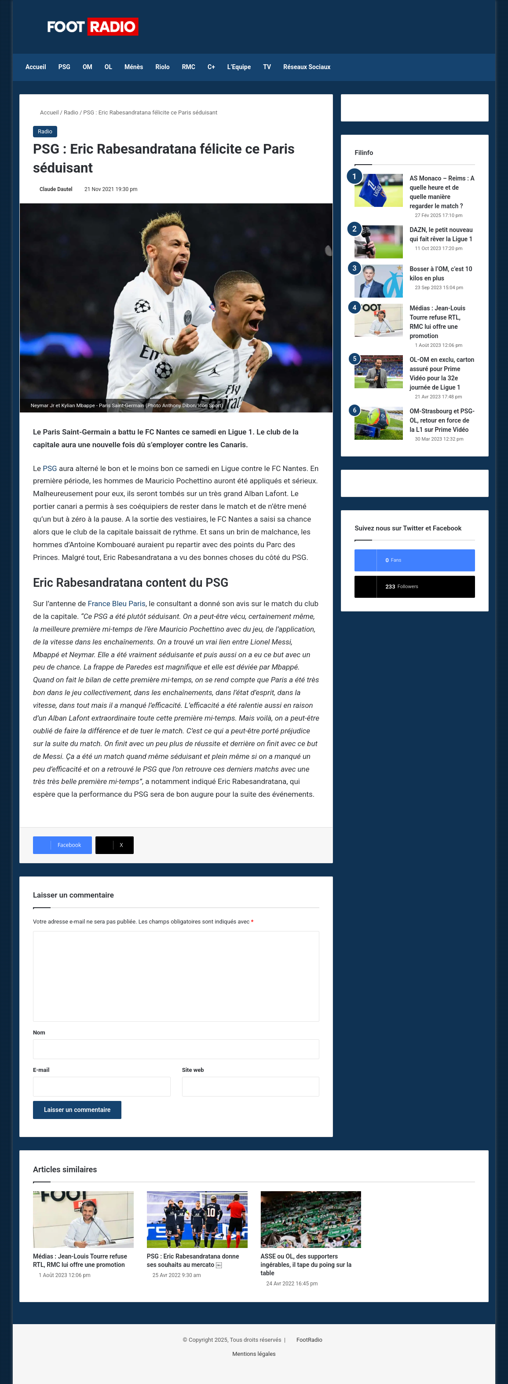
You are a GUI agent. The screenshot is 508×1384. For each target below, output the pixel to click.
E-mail (41, 1070)
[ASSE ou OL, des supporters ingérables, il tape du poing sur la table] (311, 1219)
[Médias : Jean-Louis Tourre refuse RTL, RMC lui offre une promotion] (379, 320)
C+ (211, 66)
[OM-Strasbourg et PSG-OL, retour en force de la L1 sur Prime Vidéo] (379, 423)
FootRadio (309, 1339)
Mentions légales (254, 1354)
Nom (39, 1032)
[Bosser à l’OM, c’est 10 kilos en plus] (379, 281)
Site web (193, 1070)
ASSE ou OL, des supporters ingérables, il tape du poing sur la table (306, 1265)
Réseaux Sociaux (306, 66)
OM (87, 66)
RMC (188, 66)
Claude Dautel (56, 189)
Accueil (36, 66)
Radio (71, 112)
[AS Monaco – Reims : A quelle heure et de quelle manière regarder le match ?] (379, 190)
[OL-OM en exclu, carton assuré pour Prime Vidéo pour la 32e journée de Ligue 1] (379, 371)
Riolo (162, 66)
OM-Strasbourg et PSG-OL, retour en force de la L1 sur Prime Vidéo (442, 420)
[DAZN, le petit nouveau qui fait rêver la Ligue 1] (379, 241)
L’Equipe (239, 66)
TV (267, 66)
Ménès (133, 66)
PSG (64, 66)
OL (108, 66)
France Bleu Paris (116, 603)
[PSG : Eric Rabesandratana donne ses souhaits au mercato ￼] (197, 1219)
